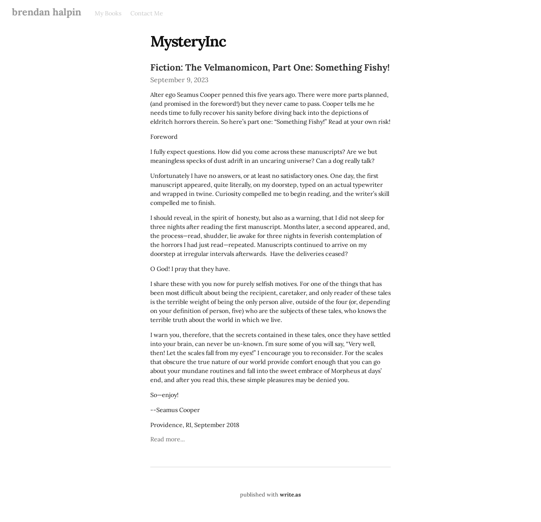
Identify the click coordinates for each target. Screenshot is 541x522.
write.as (290, 494)
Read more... (167, 439)
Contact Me (146, 13)
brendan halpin (46, 12)
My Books (108, 13)
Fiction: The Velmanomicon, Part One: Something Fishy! (270, 67)
